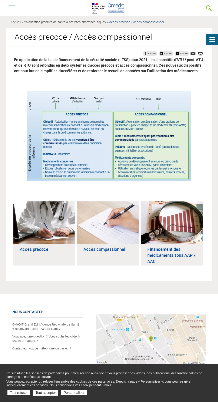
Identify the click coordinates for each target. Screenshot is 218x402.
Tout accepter (46, 393)
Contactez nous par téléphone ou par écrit (41, 348)
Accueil (16, 22)
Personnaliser (74, 393)
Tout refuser (19, 393)
